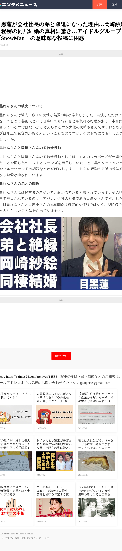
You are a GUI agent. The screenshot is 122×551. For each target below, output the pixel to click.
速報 (114, 4)
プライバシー (37, 538)
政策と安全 (20, 538)
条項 (28, 538)
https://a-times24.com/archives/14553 (31, 376)
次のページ (61, 355)
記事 (99, 4)
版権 (47, 538)
